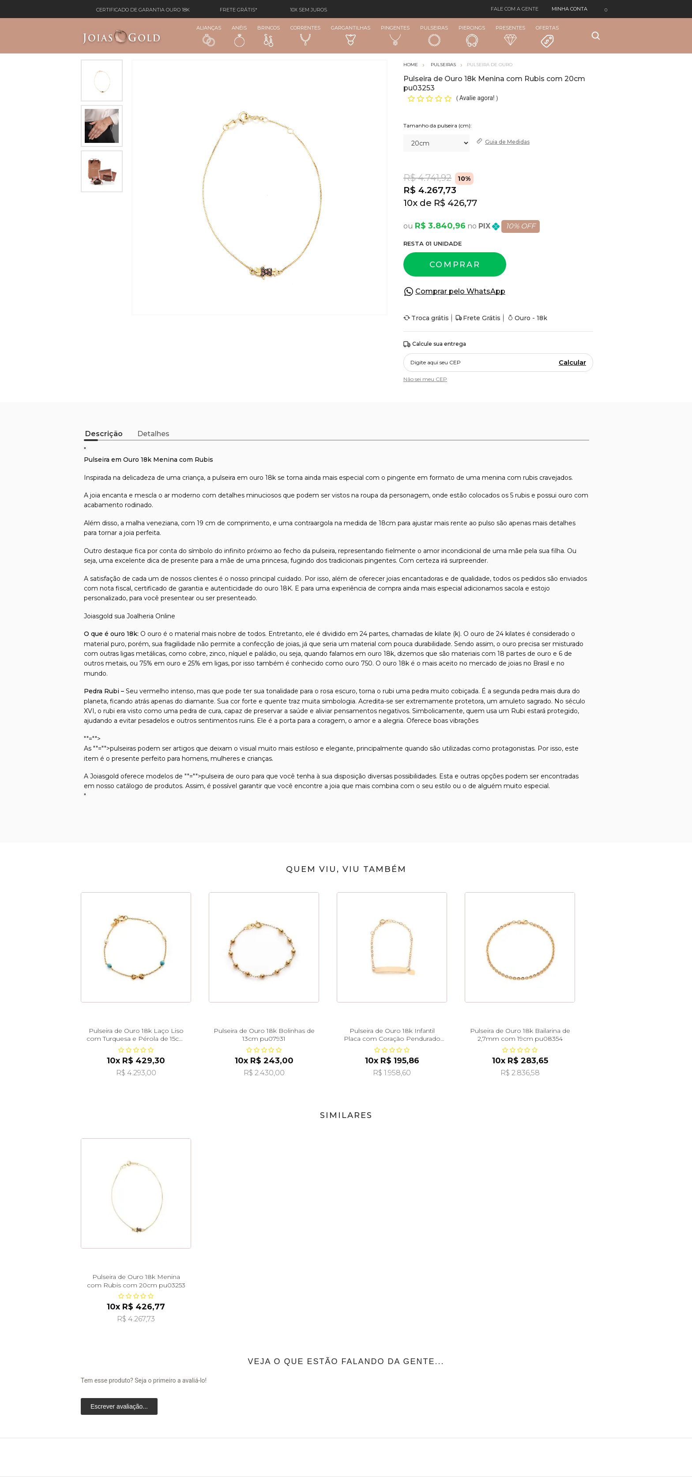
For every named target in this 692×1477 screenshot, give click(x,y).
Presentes (510, 35)
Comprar (455, 264)
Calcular (572, 362)
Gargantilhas (350, 35)
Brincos (268, 36)
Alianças (208, 35)
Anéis (239, 36)
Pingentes (395, 35)
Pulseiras (434, 36)
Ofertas (547, 37)
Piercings (472, 36)
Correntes (305, 35)
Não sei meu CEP (425, 379)
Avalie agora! (477, 97)
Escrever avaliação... (119, 1406)
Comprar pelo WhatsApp (460, 291)
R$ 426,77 (455, 203)
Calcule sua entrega (434, 344)
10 (410, 203)
